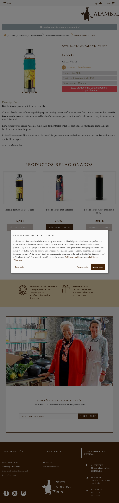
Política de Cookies (72, 256)
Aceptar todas (97, 267)
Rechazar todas (82, 267)
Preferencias (19, 267)
